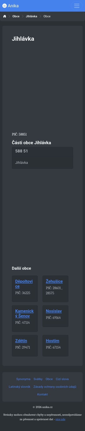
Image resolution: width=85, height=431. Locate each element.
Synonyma (23, 379)
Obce (16, 16)
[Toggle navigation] (77, 6)
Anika (10, 5)
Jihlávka (31, 16)
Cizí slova (62, 379)
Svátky (38, 379)
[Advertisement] (42, 86)
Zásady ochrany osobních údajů (54, 387)
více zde (60, 419)
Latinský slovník (19, 387)
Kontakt (42, 394)
